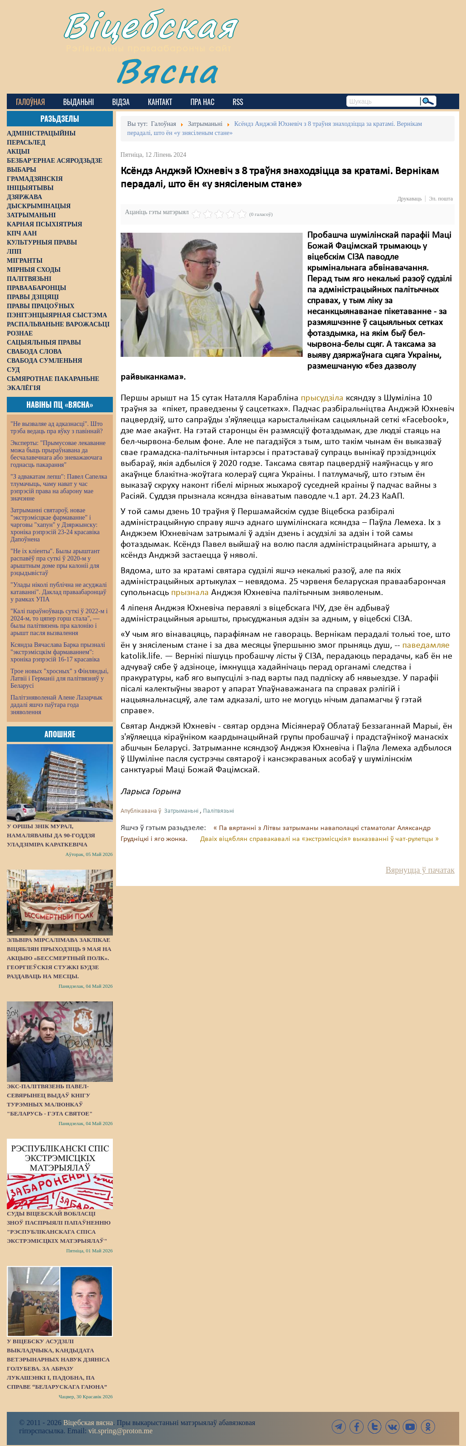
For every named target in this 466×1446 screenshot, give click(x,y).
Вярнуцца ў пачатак (420, 870)
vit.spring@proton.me (120, 1431)
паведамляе (426, 645)
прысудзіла (322, 398)
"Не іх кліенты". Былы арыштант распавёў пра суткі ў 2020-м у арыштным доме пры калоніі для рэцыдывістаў (55, 562)
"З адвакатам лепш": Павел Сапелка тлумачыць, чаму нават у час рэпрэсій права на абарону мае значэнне (58, 487)
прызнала (190, 592)
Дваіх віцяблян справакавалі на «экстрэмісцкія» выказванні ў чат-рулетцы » (319, 839)
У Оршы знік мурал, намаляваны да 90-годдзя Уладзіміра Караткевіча (51, 835)
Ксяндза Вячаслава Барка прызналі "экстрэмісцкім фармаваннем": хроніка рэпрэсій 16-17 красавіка (57, 652)
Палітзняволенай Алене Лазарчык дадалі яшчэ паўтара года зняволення (56, 704)
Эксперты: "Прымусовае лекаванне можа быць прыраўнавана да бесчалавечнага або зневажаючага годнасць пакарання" (58, 454)
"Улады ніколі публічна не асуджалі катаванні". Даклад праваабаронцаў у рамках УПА (58, 592)
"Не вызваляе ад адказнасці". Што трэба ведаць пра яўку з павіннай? (56, 427)
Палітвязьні (218, 811)
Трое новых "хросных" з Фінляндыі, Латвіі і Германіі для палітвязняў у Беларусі (59, 678)
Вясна (166, 70)
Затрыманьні (181, 811)
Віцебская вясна (88, 1422)
